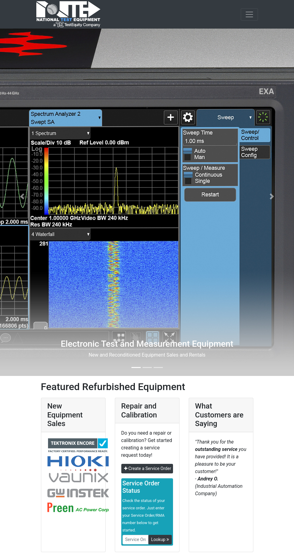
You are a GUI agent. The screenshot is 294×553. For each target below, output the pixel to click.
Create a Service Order (147, 468)
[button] (22, 196)
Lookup (160, 539)
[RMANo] (135, 539)
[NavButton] (249, 14)
